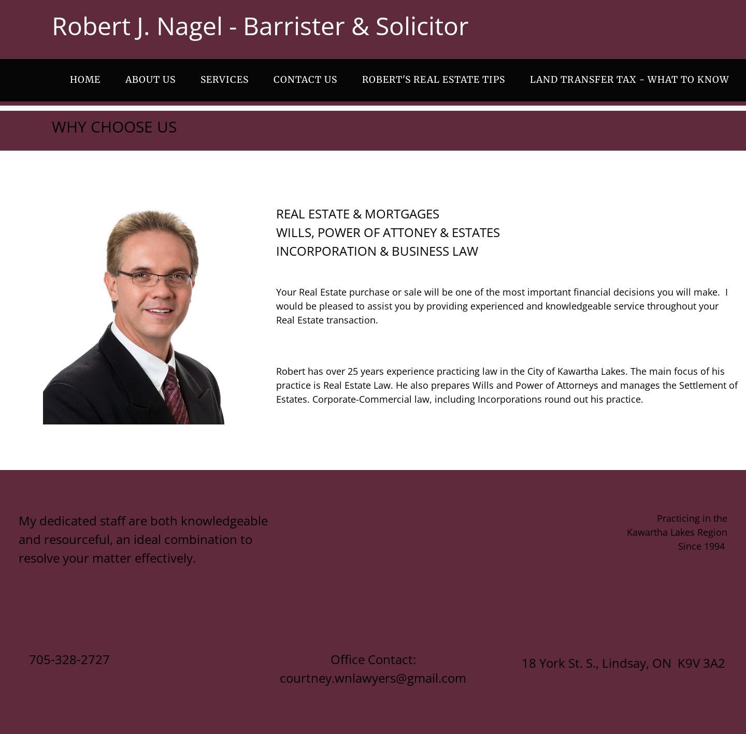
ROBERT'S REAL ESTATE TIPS (433, 79)
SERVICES (224, 79)
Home (85, 79)
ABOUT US (150, 79)
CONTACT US (305, 79)
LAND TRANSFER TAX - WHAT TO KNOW (629, 79)
